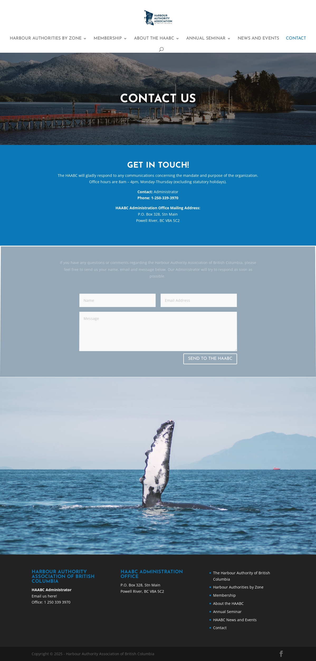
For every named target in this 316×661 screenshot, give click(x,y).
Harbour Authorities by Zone (46, 39)
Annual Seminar (206, 39)
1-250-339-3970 (164, 197)
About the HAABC (154, 39)
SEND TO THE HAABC (210, 359)
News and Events (258, 39)
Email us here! (44, 596)
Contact (296, 39)
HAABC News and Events (235, 619)
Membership (108, 39)
